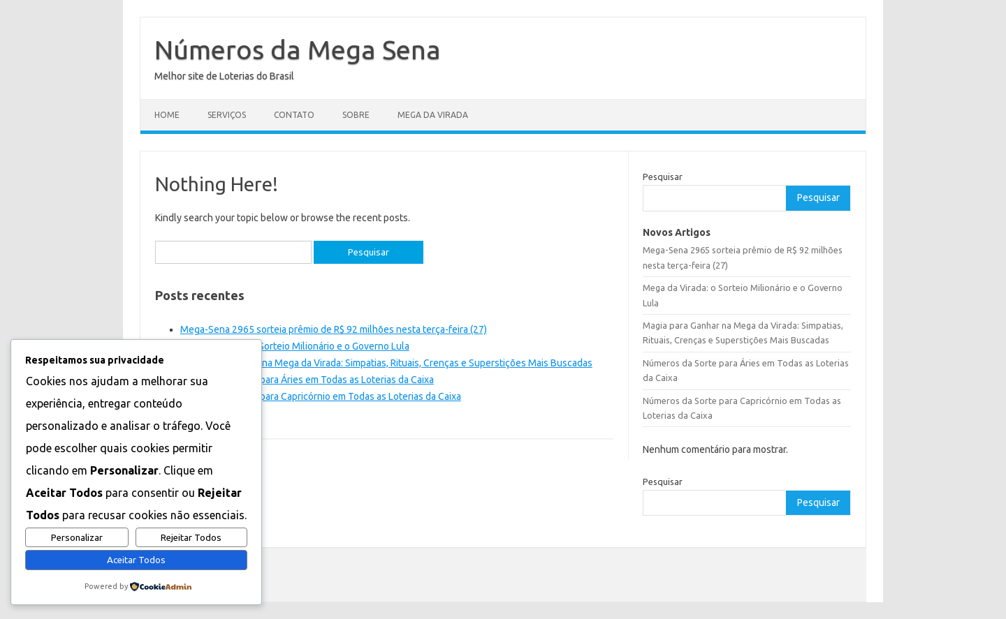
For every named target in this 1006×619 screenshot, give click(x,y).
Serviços (226, 114)
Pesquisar (663, 176)
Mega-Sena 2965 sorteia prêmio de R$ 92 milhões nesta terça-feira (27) (333, 329)
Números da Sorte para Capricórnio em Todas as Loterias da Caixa (320, 396)
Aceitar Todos (136, 560)
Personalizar (77, 537)
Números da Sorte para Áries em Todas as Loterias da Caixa (307, 379)
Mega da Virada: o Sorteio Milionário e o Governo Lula (294, 346)
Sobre (356, 114)
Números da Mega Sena (297, 49)
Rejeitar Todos (191, 537)
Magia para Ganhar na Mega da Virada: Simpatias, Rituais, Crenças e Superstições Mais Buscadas (386, 362)
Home (167, 114)
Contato (294, 114)
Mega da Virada (433, 114)
